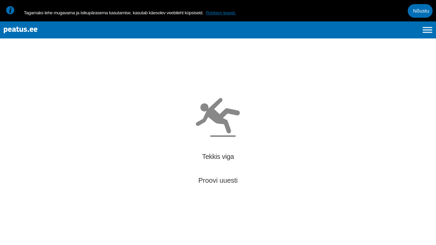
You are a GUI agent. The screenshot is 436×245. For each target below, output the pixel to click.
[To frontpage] (39, 33)
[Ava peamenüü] (427, 33)
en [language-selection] (373, 33)
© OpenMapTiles (373, 234)
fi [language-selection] (391, 33)
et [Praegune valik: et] (355, 33)
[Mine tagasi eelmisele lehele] (10, 67)
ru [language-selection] (409, 33)
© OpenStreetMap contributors (409, 234)
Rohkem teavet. (221, 12)
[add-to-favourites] (151, 73)
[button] (420, 158)
